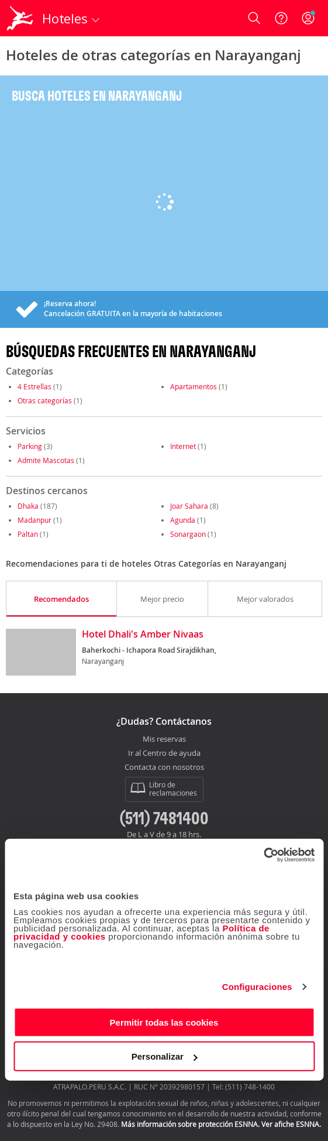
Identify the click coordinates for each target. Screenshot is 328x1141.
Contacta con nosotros (164, 767)
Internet (183, 446)
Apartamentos (193, 386)
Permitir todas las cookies (164, 1022)
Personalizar (165, 1056)
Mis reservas (164, 739)
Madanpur (34, 520)
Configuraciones (257, 987)
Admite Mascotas (46, 460)
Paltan (28, 534)
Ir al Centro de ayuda (164, 753)
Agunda (182, 520)
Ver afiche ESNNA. (291, 1124)
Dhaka (28, 505)
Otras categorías (45, 400)
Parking (30, 446)
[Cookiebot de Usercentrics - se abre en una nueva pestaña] (263, 854)
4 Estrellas (34, 386)
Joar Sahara (189, 505)
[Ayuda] (281, 18)
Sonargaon (188, 534)
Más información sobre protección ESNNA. (190, 1124)
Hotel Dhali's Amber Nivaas (142, 634)
